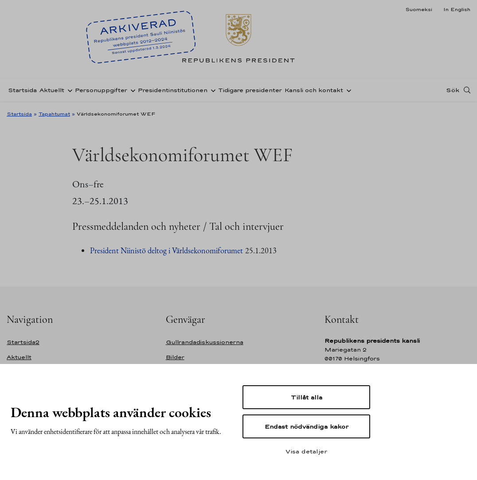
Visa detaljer (306, 451)
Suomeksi (418, 9)
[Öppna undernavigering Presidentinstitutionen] (211, 90)
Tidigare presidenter (250, 90)
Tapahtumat (54, 114)
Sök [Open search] (452, 90)
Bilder (175, 357)
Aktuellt (51, 90)
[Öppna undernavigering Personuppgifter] (131, 90)
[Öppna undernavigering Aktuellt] (68, 90)
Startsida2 (23, 342)
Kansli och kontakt (314, 90)
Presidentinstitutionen (172, 90)
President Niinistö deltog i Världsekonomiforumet (166, 250)
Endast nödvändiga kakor (306, 426)
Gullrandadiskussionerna (204, 342)
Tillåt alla (306, 397)
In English (456, 9)
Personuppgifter (101, 90)
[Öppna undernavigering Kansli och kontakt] (347, 90)
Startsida (22, 90)
